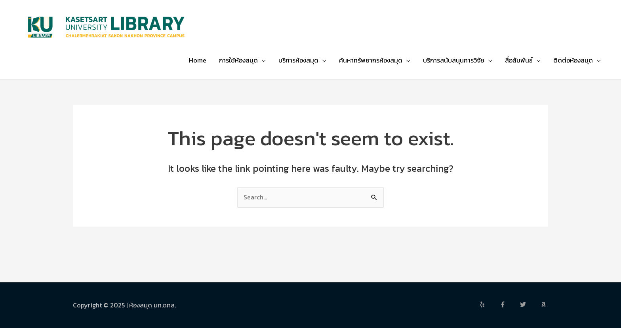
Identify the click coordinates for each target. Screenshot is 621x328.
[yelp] (488, 304)
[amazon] (545, 304)
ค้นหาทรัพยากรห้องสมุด (370, 60)
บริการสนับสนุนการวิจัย (453, 60)
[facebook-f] (509, 304)
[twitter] (529, 304)
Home (197, 60)
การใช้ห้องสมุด (238, 60)
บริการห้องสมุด (298, 60)
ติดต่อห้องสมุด (573, 60)
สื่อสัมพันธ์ (519, 60)
